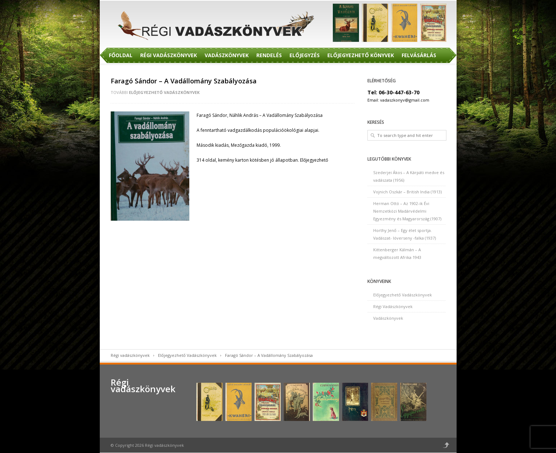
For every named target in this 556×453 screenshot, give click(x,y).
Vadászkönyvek (227, 55)
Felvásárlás (419, 55)
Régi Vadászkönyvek (168, 55)
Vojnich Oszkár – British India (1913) (407, 191)
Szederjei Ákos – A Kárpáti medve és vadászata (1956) (408, 176)
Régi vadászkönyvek (130, 355)
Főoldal (121, 55)
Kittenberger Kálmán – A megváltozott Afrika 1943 (397, 253)
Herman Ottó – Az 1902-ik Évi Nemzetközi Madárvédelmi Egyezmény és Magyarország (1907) (407, 211)
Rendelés (269, 55)
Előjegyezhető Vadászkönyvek (164, 92)
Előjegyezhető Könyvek (360, 55)
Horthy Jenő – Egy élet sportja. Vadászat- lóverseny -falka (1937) (404, 234)
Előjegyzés (304, 55)
